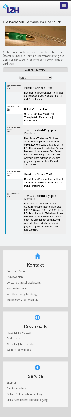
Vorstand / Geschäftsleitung (24, 282)
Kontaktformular (17, 288)
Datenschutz (30, 300)
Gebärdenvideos (17, 388)
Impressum (14, 300)
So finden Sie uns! (17, 271)
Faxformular (14, 338)
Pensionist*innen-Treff (38, 88)
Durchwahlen (15, 277)
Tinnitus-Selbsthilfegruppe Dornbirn (40, 132)
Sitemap (12, 382)
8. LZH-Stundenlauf (36, 109)
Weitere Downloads (19, 350)
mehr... (40, 99)
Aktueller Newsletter (19, 332)
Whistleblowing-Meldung (22, 294)
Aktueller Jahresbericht (20, 344)
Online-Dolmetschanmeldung (24, 394)
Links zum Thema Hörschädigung (27, 400)
